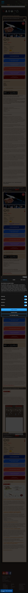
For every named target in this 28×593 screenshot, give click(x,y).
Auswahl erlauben (14, 312)
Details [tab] (14, 279)
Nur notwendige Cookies (14, 315)
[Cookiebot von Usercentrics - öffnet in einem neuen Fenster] (22, 277)
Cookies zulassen (14, 309)
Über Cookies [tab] (23, 279)
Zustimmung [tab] (5, 279)
